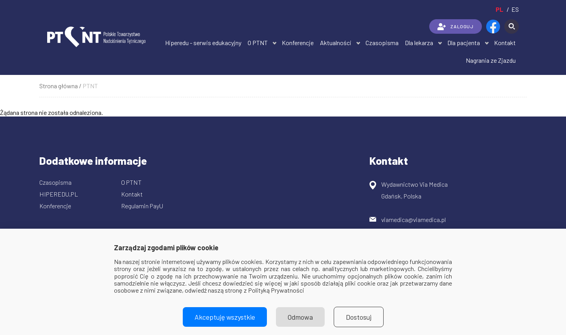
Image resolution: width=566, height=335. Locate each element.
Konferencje (298, 42)
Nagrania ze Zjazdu (491, 60)
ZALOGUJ (455, 26)
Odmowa (300, 317)
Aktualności (335, 42)
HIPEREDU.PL (58, 194)
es (515, 9)
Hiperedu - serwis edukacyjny (203, 42)
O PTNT (258, 42)
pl (500, 9)
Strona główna (58, 85)
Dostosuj (358, 317)
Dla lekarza (419, 42)
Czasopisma (382, 42)
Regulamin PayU (142, 205)
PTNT (90, 85)
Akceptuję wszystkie (225, 317)
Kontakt (505, 42)
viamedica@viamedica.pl (413, 219)
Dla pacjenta (463, 42)
